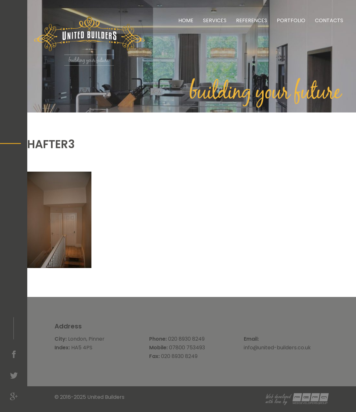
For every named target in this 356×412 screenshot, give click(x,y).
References (251, 20)
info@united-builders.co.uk (277, 347)
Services (214, 20)
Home (185, 20)
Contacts (329, 20)
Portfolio (291, 20)
